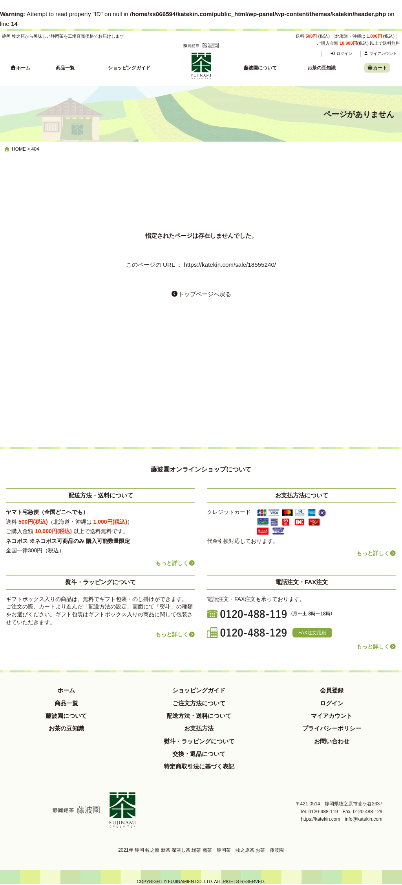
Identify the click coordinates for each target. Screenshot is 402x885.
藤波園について (260, 68)
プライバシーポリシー (331, 728)
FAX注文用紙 (312, 633)
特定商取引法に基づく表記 (199, 766)
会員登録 (332, 690)
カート (377, 68)
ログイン (341, 53)
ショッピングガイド (129, 68)
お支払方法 (199, 728)
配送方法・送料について (198, 715)
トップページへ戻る (201, 294)
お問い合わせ (331, 741)
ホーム (20, 68)
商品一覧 (65, 68)
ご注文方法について (198, 703)
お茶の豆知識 (321, 68)
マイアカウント (380, 53)
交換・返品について (198, 753)
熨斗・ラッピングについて (199, 741)
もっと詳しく (175, 563)
